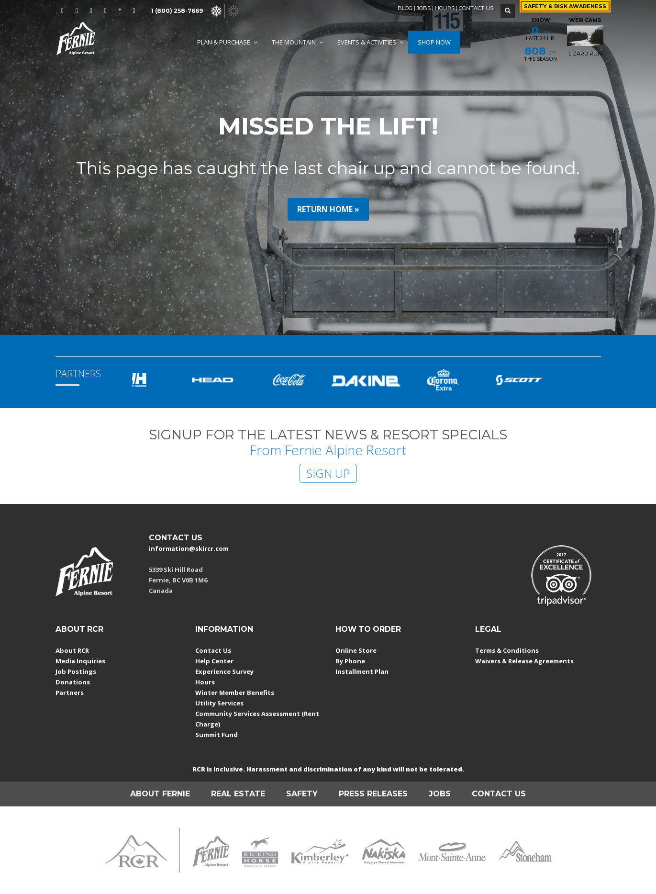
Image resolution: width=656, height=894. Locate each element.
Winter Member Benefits (234, 692)
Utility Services (219, 703)
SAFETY (302, 793)
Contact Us (213, 650)
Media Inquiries (80, 661)
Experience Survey (224, 671)
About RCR (72, 650)
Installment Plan (362, 671)
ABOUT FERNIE (160, 793)
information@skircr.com (189, 548)
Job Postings (76, 671)
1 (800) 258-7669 (177, 10)
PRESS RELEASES (373, 793)
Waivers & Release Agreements (524, 661)
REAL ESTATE (238, 793)
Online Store (356, 650)
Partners (70, 692)
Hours (205, 682)
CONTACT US (476, 8)
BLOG (405, 8)
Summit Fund (216, 734)
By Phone (350, 661)
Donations (73, 682)
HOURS (445, 8)
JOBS (424, 8)
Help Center (214, 661)
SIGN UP (328, 473)
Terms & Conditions (507, 650)
